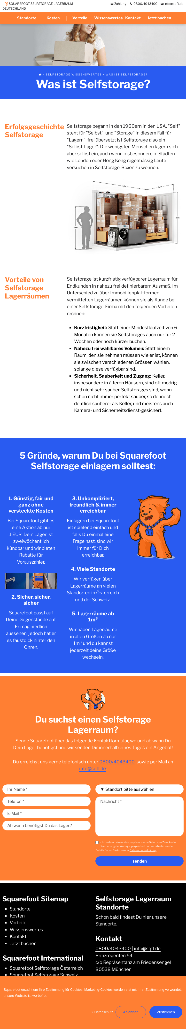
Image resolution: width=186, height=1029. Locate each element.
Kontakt (133, 18)
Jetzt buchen (159, 18)
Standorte (26, 18)
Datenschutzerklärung (143, 850)
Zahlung (118, 4)
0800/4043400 (143, 4)
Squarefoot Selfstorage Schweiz (44, 975)
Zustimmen (166, 1012)
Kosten (53, 18)
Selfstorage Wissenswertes (74, 74)
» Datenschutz (102, 1012)
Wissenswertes (107, 18)
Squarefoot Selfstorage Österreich (46, 968)
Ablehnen (130, 1012)
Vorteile (79, 18)
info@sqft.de (172, 4)
